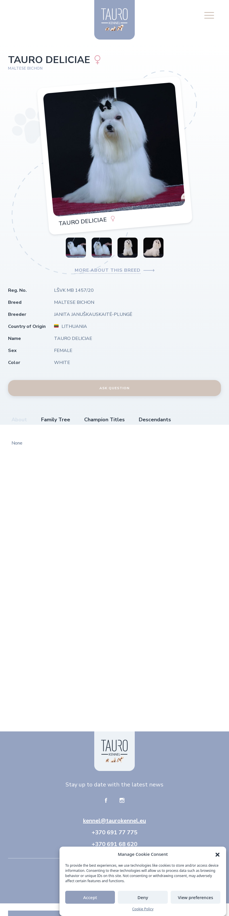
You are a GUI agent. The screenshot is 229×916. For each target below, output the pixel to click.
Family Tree (55, 419)
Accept (90, 902)
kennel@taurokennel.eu (114, 821)
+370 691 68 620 (114, 844)
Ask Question (114, 388)
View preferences (195, 902)
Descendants (155, 419)
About (19, 419)
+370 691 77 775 (114, 832)
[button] (217, 859)
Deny (143, 902)
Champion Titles (104, 419)
